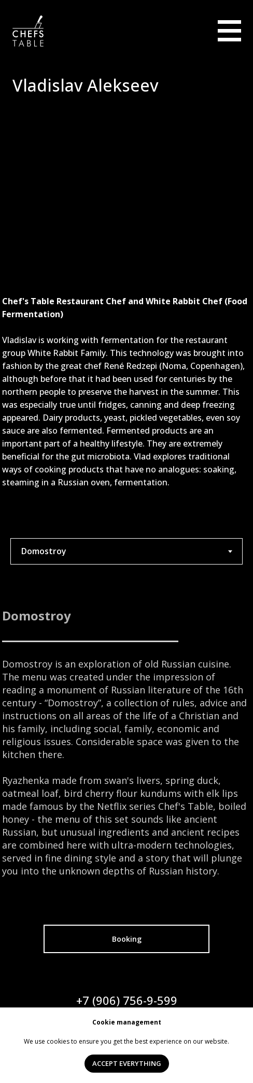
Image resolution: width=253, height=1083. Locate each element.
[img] (229, 31)
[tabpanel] (126, 741)
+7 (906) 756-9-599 (126, 1000)
